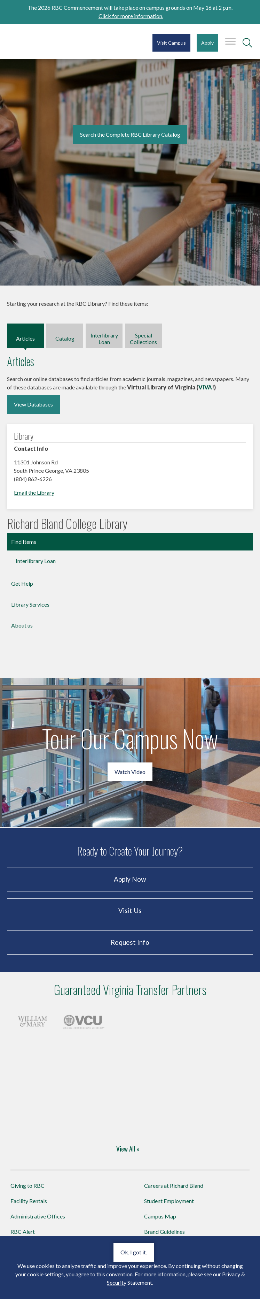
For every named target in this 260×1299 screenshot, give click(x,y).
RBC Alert (22, 1231)
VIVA (205, 387)
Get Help (22, 583)
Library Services (30, 604)
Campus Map (160, 1216)
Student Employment (169, 1201)
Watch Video (130, 771)
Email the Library (34, 492)
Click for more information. (131, 16)
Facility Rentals (28, 1201)
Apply (207, 43)
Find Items (23, 541)
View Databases (33, 404)
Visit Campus (171, 43)
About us (22, 625)
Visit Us (130, 910)
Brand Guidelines (164, 1231)
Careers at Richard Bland (173, 1185)
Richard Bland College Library (67, 523)
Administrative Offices (37, 1216)
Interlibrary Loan (36, 560)
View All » (128, 1148)
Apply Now (130, 879)
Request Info (130, 942)
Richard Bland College (48, 41)
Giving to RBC (27, 1185)
